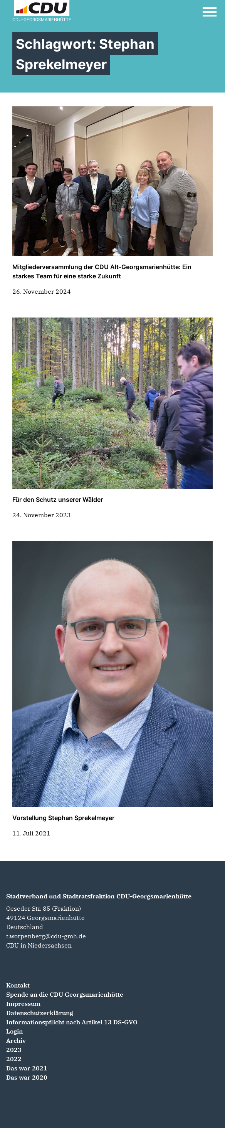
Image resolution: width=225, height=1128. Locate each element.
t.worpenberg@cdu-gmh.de (46, 936)
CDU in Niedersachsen (39, 945)
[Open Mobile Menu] (209, 12)
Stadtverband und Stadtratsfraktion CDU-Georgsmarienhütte (98, 896)
